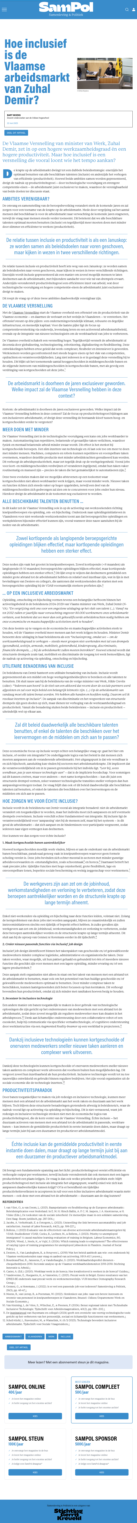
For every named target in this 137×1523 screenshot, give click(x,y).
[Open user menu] (133, 9)
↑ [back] (53, 1218)
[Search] (127, 9)
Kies (35, 1416)
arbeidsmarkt (13, 1336)
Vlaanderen (35, 1336)
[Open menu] (4, 9)
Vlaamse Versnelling (25, 312)
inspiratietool (18, 1312)
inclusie (66, 1336)
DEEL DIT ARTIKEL (16, 132)
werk (51, 1336)
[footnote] (125, 470)
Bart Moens (14, 115)
